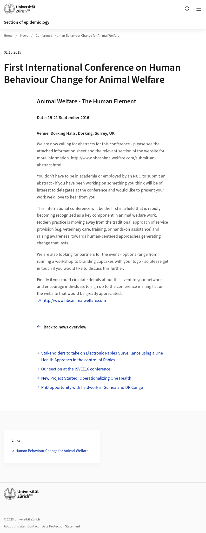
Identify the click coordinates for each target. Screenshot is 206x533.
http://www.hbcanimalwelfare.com (74, 301)
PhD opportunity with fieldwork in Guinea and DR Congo (92, 387)
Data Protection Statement (61, 526)
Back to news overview (61, 327)
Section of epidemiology (26, 22)
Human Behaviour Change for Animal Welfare (51, 451)
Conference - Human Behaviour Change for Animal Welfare (77, 35)
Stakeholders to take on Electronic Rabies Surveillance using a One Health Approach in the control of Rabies (102, 356)
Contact (33, 526)
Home (8, 35)
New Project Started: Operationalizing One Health (86, 378)
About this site (14, 526)
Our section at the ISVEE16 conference (75, 369)
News (24, 35)
